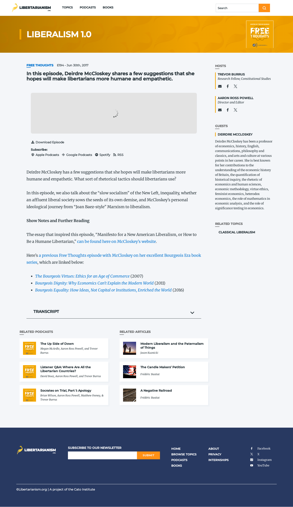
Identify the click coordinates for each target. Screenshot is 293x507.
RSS (118, 155)
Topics (67, 7)
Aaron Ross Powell (235, 98)
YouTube (259, 465)
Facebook (260, 448)
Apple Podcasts (45, 155)
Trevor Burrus (231, 74)
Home (176, 448)
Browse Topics (183, 454)
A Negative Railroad (156, 391)
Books (108, 7)
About (213, 448)
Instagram (261, 460)
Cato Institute (84, 489)
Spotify (102, 155)
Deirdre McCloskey (235, 134)
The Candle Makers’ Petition (162, 367)
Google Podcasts (77, 155)
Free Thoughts (39, 65)
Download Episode (47, 142)
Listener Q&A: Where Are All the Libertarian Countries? (65, 369)
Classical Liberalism (237, 232)
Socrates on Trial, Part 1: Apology (65, 391)
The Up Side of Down (57, 344)
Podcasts (88, 7)
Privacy (214, 454)
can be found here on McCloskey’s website (116, 241)
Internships (218, 460)
